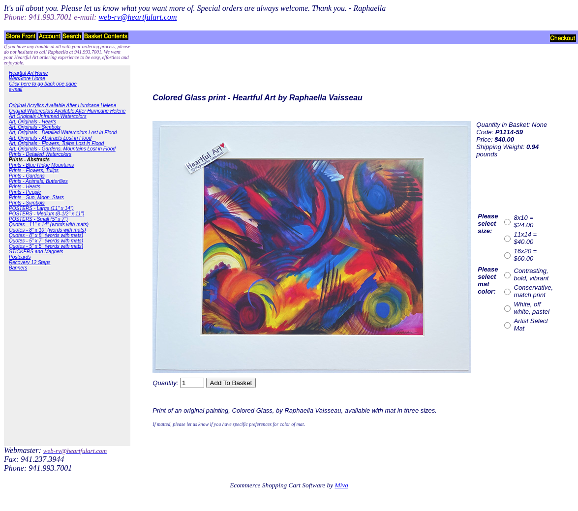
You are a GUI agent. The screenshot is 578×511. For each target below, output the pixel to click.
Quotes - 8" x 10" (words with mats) (47, 230)
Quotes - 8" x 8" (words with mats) (46, 235)
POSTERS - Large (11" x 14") (41, 208)
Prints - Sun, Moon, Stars (36, 197)
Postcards (19, 257)
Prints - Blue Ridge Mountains (41, 165)
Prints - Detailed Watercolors (40, 154)
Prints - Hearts (24, 186)
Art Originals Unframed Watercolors (48, 116)
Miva (341, 485)
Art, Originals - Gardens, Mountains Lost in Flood (62, 148)
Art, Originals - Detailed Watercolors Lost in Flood (63, 132)
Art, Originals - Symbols (35, 127)
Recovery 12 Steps (30, 262)
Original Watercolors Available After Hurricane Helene (67, 111)
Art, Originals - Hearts (32, 121)
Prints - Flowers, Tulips (34, 170)
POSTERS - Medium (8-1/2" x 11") (46, 213)
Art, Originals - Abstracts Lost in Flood (50, 138)
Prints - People (25, 192)
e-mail (15, 89)
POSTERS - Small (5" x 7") (38, 219)
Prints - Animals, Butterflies (38, 181)
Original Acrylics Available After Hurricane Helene (62, 105)
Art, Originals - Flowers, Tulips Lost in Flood (56, 143)
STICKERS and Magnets (36, 251)
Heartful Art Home (28, 73)
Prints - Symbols (27, 203)
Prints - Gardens (27, 176)
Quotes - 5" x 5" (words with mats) (46, 246)
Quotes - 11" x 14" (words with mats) (49, 224)
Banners (18, 268)
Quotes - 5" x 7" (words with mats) (46, 240)
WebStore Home (27, 78)
